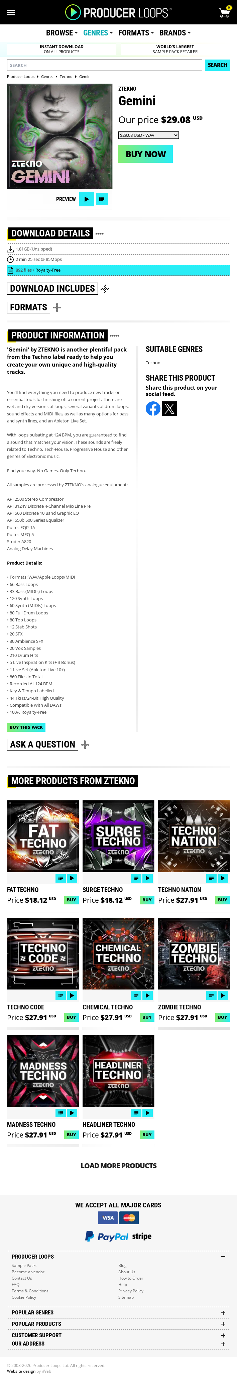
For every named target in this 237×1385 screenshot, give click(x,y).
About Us (126, 1272)
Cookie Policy (24, 1297)
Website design (21, 1371)
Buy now (146, 154)
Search (217, 65)
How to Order (130, 1278)
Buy (71, 900)
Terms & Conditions (30, 1291)
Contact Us (22, 1278)
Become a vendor (28, 1272)
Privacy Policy (130, 1291)
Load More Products (118, 1165)
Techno (153, 363)
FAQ (15, 1284)
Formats (133, 32)
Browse (59, 32)
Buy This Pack (26, 727)
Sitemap (126, 1297)
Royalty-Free (48, 270)
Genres (95, 32)
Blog (122, 1265)
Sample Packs (24, 1265)
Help (122, 1284)
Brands (172, 32)
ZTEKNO (127, 89)
